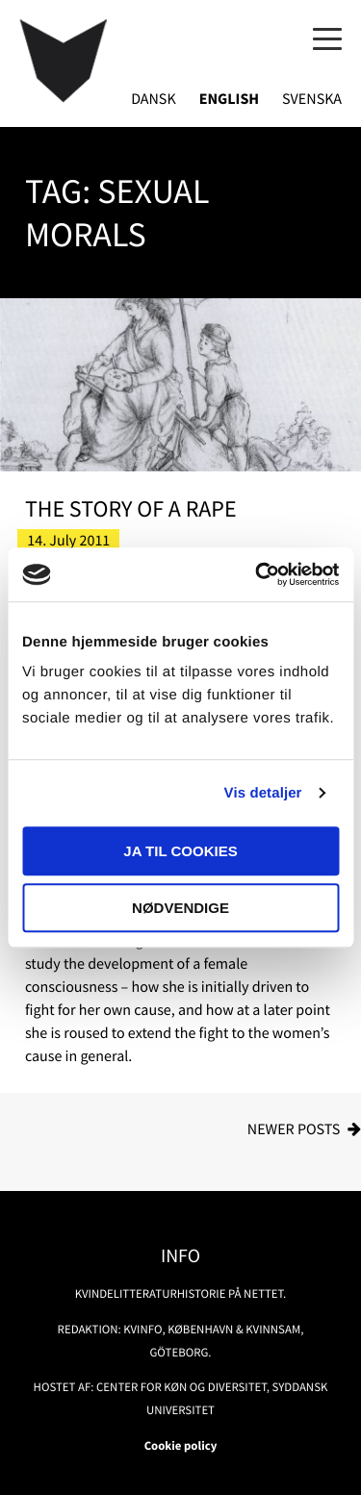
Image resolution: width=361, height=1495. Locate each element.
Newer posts (294, 1129)
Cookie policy (181, 1446)
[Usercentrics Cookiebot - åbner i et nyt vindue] (257, 574)
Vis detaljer (263, 793)
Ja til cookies (180, 851)
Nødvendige (180, 908)
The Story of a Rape (131, 508)
